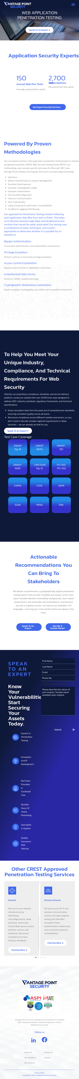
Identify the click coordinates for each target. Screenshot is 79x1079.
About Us (28, 1052)
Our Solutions (30, 1057)
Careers (47, 1057)
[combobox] (58, 843)
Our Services (29, 1062)
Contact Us (48, 1052)
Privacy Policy (40, 1073)
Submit (57, 888)
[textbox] (55, 843)
